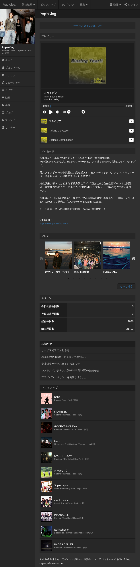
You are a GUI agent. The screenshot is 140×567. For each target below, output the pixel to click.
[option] (58, 257)
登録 (115, 4)
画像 (6, 105)
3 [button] (79, 279)
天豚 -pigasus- (87, 257)
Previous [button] (41, 259)
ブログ (7, 112)
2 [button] (74, 279)
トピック (8, 75)
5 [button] (90, 279)
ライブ (7, 90)
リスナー (8, 127)
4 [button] (85, 279)
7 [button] (101, 279)
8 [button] (106, 279)
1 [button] (68, 279)
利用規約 (54, 559)
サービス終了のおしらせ (87, 25)
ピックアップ (48, 4)
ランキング (67, 4)
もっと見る (126, 286)
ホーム (7, 60)
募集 (84, 4)
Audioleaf (9, 4)
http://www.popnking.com (54, 223)
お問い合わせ (123, 559)
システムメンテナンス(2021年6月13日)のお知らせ (70, 370)
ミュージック (11, 82)
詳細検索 (28, 4)
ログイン (131, 4)
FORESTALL (116, 257)
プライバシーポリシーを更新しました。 (64, 377)
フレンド (8, 120)
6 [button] (96, 279)
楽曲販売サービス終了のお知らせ (60, 363)
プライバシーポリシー (71, 559)
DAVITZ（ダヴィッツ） (58, 257)
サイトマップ (108, 559)
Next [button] (133, 259)
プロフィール (11, 67)
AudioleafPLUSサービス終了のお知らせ (64, 357)
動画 (6, 97)
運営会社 (88, 559)
